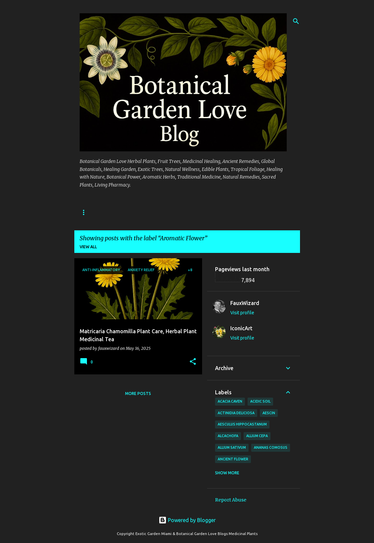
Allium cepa (257, 436)
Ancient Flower (233, 459)
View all (88, 247)
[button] (193, 361)
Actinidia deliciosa (236, 413)
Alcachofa (228, 436)
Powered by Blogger (187, 520)
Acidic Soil (260, 401)
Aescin (268, 413)
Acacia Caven (230, 401)
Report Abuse (230, 500)
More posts (138, 393)
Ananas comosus (270, 447)
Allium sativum (232, 447)
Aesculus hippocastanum (242, 424)
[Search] (296, 21)
